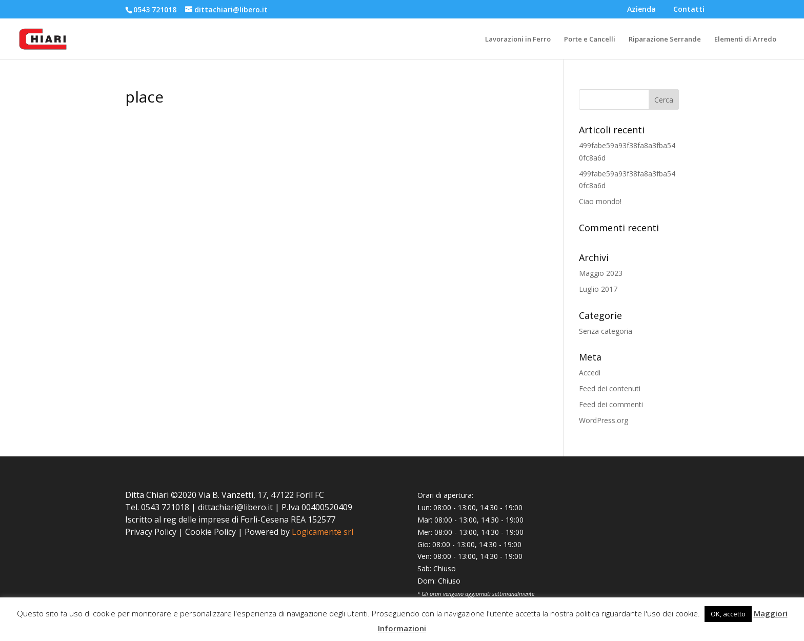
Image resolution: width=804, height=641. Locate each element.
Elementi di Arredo (745, 39)
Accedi (589, 372)
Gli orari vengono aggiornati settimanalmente (477, 593)
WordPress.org (603, 420)
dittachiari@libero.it (235, 507)
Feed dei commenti (611, 404)
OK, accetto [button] (728, 613)
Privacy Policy (150, 531)
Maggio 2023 (600, 273)
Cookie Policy (210, 531)
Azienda (641, 10)
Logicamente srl (322, 531)
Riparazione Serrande (665, 39)
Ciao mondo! (600, 201)
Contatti (689, 10)
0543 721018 (154, 9)
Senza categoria (605, 331)
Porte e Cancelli (589, 39)
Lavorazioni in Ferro (518, 39)
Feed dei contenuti (609, 388)
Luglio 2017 (598, 289)
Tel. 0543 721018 (157, 507)
